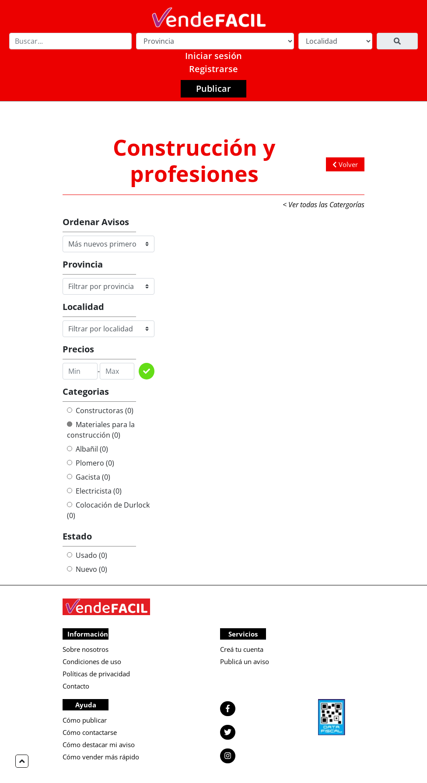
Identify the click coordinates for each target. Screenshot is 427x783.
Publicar (213, 88)
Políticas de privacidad (96, 673)
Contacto (76, 686)
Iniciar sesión (213, 56)
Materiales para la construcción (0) (101, 430)
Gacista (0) (88, 477)
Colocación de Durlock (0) (108, 510)
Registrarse (213, 69)
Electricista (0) (94, 491)
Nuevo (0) (87, 569)
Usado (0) (87, 555)
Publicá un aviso (244, 661)
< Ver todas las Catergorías (323, 204)
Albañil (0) (87, 449)
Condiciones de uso (92, 661)
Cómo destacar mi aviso (99, 744)
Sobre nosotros (85, 649)
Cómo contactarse (90, 732)
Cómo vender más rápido (101, 756)
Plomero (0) (90, 463)
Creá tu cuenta (241, 649)
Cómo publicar (85, 720)
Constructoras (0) (100, 410)
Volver (345, 164)
